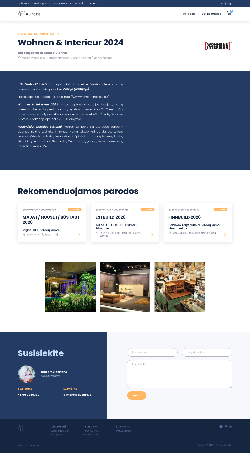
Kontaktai (96, 3)
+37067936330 (28, 395)
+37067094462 (91, 430)
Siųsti (137, 395)
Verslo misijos (211, 14)
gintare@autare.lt (77, 395)
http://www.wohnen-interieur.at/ (86, 97)
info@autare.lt (123, 430)
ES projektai (61, 3)
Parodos (80, 3)
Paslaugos (40, 3)
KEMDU (228, 445)
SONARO (210, 445)
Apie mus (24, 3)
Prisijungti (226, 3)
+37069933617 (90, 434)
